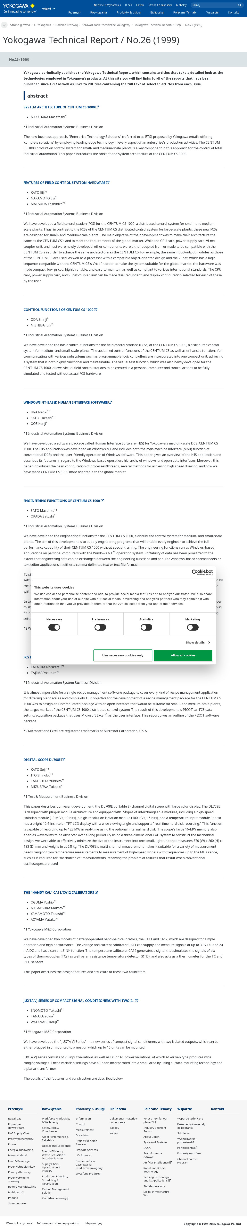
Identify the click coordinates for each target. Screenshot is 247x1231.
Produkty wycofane (189, 1153)
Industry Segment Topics (154, 1129)
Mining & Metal (17, 1155)
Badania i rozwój (66, 25)
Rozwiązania (98, 12)
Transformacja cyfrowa (152, 1155)
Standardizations (154, 1186)
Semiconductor (17, 1203)
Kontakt (233, 12)
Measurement (84, 1130)
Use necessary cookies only (122, 655)
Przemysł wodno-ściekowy (19, 1179)
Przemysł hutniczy (19, 1172)
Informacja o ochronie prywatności (58, 1223)
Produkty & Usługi (129, 12)
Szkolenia (183, 1133)
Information (83, 1118)
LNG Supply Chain (19, 1133)
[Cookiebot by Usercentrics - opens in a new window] (195, 572)
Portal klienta (185, 1148)
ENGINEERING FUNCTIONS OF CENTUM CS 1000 (64, 500)
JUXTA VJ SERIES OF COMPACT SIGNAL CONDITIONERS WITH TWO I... (81, 1000)
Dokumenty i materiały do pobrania (124, 1120)
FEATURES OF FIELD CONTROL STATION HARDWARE (66, 182)
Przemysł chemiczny (20, 1139)
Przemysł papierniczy (21, 1166)
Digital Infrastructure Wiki (156, 1193)
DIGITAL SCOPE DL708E (44, 759)
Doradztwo (83, 1135)
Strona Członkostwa (160, 5)
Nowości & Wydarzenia (107, 5)
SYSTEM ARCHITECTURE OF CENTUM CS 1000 (61, 107)
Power (12, 1144)
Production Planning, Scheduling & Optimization (55, 1180)
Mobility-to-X (16, 1192)
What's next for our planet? (155, 1120)
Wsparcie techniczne (190, 1118)
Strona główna (20, 25)
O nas (128, 5)
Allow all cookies (183, 655)
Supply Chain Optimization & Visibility (51, 1167)
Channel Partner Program (187, 1160)
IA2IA (146, 1148)
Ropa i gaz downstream (16, 1126)
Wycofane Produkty (88, 1173)
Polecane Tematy (185, 12)
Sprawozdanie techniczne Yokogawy (106, 25)
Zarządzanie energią (55, 1198)
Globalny (181, 5)
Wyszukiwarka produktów (186, 1140)
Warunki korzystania (19, 1223)
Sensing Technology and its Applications (156, 1178)
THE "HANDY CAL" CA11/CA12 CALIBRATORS (61, 892)
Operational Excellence (56, 1146)
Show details (195, 642)
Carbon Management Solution (55, 1190)
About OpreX (151, 1137)
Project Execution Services (86, 1142)
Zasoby (114, 1128)
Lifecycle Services (87, 1150)
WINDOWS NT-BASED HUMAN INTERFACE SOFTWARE (68, 402)
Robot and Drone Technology (154, 1169)
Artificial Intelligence (156, 1162)
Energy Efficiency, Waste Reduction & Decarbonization (54, 1154)
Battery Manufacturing (22, 1186)
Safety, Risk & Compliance (50, 1129)
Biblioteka (157, 12)
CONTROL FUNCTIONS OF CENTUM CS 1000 (60, 309)
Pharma (13, 1198)
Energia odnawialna (20, 1150)
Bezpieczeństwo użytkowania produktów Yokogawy (89, 1164)
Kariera (140, 5)
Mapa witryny (93, 1223)
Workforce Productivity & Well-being (56, 1120)
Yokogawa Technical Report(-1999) (157, 25)
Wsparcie (212, 12)
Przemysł (74, 12)
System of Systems (155, 1142)
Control (80, 1124)
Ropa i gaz (14, 1118)
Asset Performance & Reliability (55, 1138)
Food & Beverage (19, 1161)
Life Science (83, 1155)
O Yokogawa (42, 25)
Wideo (114, 1133)
